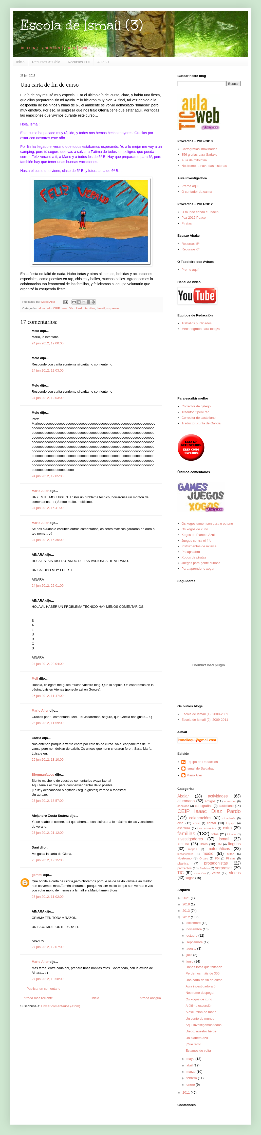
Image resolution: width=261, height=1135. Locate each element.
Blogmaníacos (43, 774)
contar (211, 823)
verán (216, 873)
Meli (35, 678)
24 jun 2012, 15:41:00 (48, 508)
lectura (183, 844)
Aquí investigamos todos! (203, 1025)
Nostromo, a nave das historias (204, 166)
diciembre (194, 923)
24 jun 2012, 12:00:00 (48, 343)
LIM (219, 844)
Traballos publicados (196, 323)
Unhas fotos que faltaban (203, 967)
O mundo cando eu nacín (199, 212)
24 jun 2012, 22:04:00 (48, 664)
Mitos (230, 853)
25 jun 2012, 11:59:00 (48, 723)
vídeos (235, 873)
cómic (196, 823)
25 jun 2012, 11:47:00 (48, 696)
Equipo (230, 823)
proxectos (184, 868)
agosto (192, 948)
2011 (186, 1092)
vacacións (200, 873)
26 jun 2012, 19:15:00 (48, 860)
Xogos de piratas (193, 557)
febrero (192, 1078)
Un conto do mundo (199, 1018)
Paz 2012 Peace (193, 217)
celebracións (200, 818)
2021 (186, 898)
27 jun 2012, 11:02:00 (48, 897)
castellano (226, 806)
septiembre (195, 942)
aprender (230, 801)
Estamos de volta (198, 1050)
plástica (183, 863)
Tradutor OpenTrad (195, 412)
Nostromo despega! (199, 993)
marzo (192, 1072)
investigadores (190, 839)
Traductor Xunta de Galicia (200, 423)
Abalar (183, 796)
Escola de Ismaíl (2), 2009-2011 (204, 720)
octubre (192, 935)
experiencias (207, 828)
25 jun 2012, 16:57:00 (48, 801)
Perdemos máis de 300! (202, 973)
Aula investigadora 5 (200, 986)
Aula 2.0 (103, 62)
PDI (217, 858)
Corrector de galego (196, 406)
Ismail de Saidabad (201, 768)
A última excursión (198, 1006)
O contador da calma (196, 192)
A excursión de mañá (200, 1012)
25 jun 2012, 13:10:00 (48, 759)
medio (207, 853)
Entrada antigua (149, 998)
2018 (186, 904)
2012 (186, 917)
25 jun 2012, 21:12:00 (48, 833)
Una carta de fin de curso (203, 980)
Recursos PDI (79, 62)
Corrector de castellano (198, 418)
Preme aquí (189, 186)
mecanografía (185, 854)
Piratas (186, 223)
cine (180, 823)
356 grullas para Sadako (199, 154)
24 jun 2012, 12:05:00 (48, 476)
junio (190, 961)
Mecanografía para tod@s (200, 329)
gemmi (37, 875)
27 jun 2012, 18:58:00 (48, 979)
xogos (189, 878)
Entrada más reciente (37, 998)
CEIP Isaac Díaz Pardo (68, 308)
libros (204, 844)
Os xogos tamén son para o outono (207, 523)
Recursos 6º (190, 249)
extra (227, 828)
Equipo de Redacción (202, 762)
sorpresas (112, 308)
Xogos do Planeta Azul (198, 535)
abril (190, 1065)
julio (190, 955)
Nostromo (184, 858)
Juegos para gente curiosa (200, 563)
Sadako (205, 868)
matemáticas (219, 848)
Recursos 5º (190, 244)
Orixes (203, 858)
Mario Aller (40, 491)
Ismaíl (101, 308)
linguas (234, 844)
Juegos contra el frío (196, 540)
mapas (192, 849)
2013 (186, 911)
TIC (180, 873)
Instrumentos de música (198, 546)
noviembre (195, 929)
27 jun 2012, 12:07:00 (48, 947)
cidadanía (228, 818)
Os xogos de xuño (194, 529)
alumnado (45, 308)
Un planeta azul (196, 1038)
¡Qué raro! (192, 1044)
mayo (191, 1059)
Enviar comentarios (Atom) (60, 1006)
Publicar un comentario (43, 988)
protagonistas (216, 863)
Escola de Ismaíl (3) (81, 25)
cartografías (203, 806)
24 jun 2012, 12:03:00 (48, 370)
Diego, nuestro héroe (200, 1031)
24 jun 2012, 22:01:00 (48, 585)
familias (90, 308)
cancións (183, 805)
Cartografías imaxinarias (199, 149)
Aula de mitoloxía (194, 160)
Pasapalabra (190, 552)
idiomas (231, 834)
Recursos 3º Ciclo (46, 62)
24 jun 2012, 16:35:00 (48, 540)
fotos (214, 834)
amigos (210, 801)
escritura (183, 828)
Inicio (20, 62)
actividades (218, 796)
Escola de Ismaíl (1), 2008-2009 (204, 714)
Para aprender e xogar (197, 568)
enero (191, 1084)
